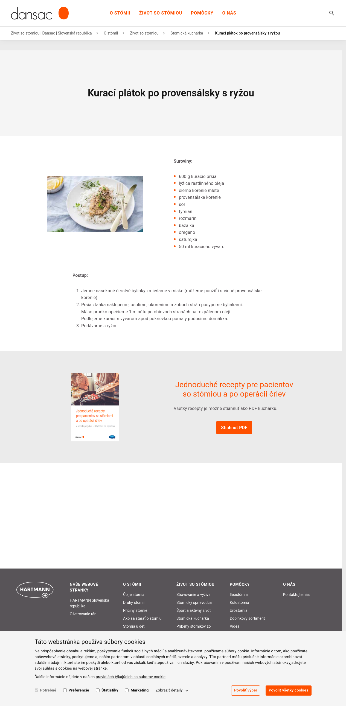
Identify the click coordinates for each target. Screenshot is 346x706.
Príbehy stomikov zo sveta (193, 629)
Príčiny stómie (135, 610)
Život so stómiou (160, 13)
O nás (229, 13)
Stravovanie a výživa (193, 594)
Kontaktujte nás (296, 594)
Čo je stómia (133, 594)
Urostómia (239, 610)
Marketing (139, 690)
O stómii (120, 13)
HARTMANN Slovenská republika (89, 603)
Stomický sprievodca (194, 602)
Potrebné (48, 690)
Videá (234, 626)
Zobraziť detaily (168, 690)
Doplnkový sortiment (247, 618)
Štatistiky (109, 690)
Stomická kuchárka (187, 33)
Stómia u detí (134, 626)
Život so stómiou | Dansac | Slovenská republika (51, 33)
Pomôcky (202, 13)
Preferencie (79, 690)
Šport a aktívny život (193, 610)
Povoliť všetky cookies (288, 690)
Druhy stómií (133, 602)
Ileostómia (239, 594)
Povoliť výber (245, 690)
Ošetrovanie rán (83, 614)
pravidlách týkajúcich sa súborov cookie (130, 677)
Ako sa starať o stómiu (142, 618)
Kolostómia (239, 602)
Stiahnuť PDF (234, 427)
